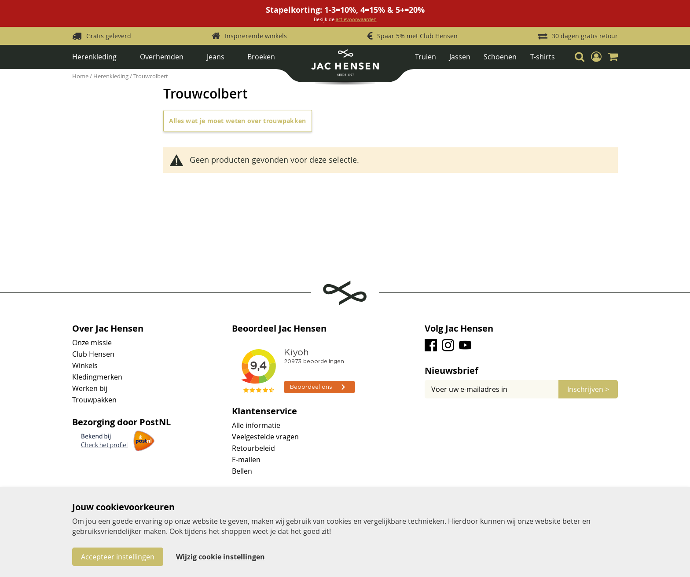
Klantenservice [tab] (264, 411)
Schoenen (500, 57)
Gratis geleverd (108, 36)
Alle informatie (256, 425)
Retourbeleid (253, 448)
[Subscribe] (588, 389)
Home (81, 76)
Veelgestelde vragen (265, 437)
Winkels (85, 365)
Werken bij (89, 388)
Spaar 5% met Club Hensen (417, 36)
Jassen (459, 57)
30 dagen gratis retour (585, 36)
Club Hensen (93, 354)
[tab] (521, 371)
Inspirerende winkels (256, 36)
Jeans (215, 57)
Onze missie (92, 342)
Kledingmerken (97, 377)
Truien (425, 57)
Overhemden (162, 57)
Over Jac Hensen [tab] (107, 328)
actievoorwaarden (356, 19)
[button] (596, 56)
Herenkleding (94, 57)
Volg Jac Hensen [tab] (459, 328)
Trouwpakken (94, 400)
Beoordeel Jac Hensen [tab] (279, 328)
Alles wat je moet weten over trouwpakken (237, 121)
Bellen (242, 471)
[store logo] (344, 65)
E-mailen (246, 459)
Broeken (261, 57)
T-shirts (542, 57)
